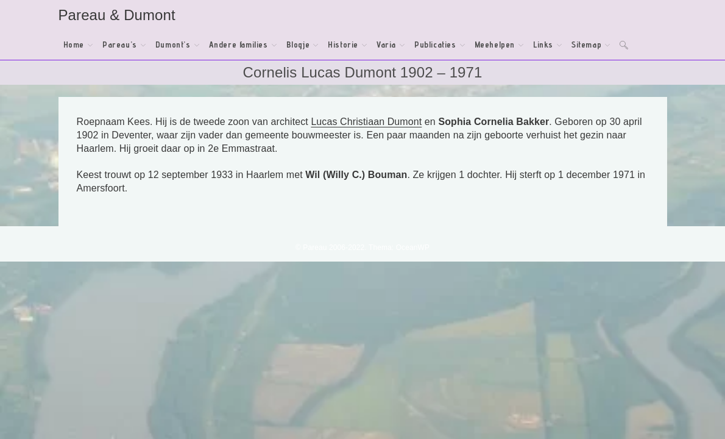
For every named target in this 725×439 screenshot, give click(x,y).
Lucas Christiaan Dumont (366, 121)
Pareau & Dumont (116, 15)
